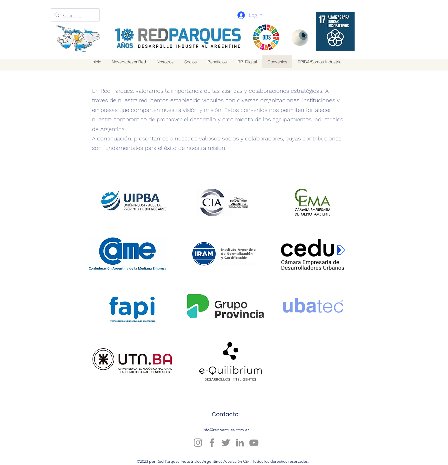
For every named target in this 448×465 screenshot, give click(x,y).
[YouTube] (253, 442)
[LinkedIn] (239, 442)
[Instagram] (197, 442)
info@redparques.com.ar (226, 429)
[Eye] (300, 38)
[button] (217, 61)
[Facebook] (211, 442)
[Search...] (75, 16)
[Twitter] (225, 442)
